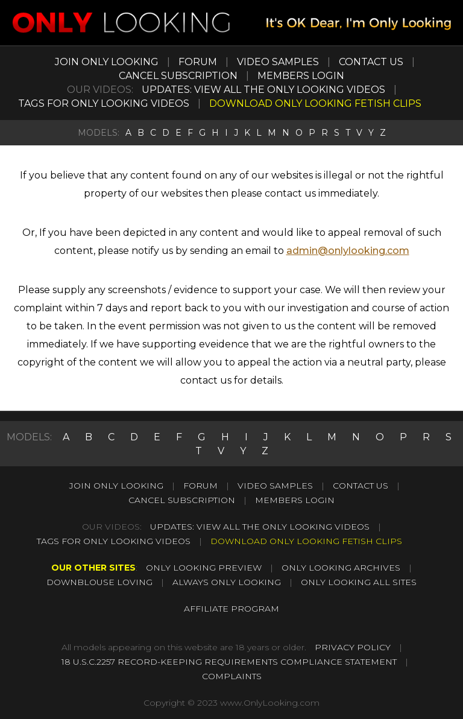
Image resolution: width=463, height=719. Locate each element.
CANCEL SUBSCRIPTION (178, 75)
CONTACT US (371, 62)
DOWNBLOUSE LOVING (99, 582)
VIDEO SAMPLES (278, 62)
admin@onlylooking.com (347, 250)
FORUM (197, 62)
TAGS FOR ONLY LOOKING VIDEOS (103, 103)
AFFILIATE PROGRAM (231, 608)
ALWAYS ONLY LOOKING (226, 582)
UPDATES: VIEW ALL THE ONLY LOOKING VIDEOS (263, 89)
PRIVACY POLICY (353, 647)
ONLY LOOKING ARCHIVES (341, 567)
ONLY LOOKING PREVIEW (204, 567)
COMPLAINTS (232, 676)
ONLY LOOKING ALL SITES (359, 582)
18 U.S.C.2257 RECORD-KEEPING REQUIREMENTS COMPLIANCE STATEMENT (229, 661)
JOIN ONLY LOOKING (107, 62)
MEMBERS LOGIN (300, 75)
